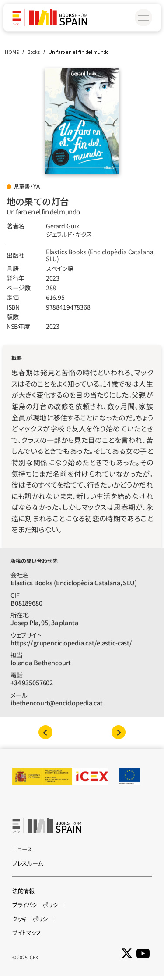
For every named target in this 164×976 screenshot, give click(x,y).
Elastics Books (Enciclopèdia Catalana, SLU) (101, 255)
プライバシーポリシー (37, 905)
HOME (12, 52)
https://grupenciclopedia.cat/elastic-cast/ (71, 642)
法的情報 (23, 891)
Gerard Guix (62, 225)
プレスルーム (27, 863)
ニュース (22, 849)
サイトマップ (26, 932)
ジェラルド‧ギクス (69, 234)
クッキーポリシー (32, 919)
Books (34, 52)
